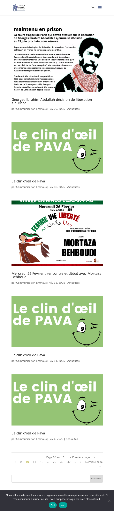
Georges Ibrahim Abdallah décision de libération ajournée (51, 101)
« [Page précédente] (94, 457)
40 (69, 462)
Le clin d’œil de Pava (28, 181)
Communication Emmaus (31, 109)
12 (41, 462)
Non (63, 505)
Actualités (73, 109)
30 (61, 462)
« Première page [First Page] (80, 457)
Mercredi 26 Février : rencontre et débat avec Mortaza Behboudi (56, 275)
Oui (53, 505)
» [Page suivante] (80, 462)
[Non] (109, 501)
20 (54, 462)
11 (34, 462)
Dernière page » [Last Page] (94, 464)
